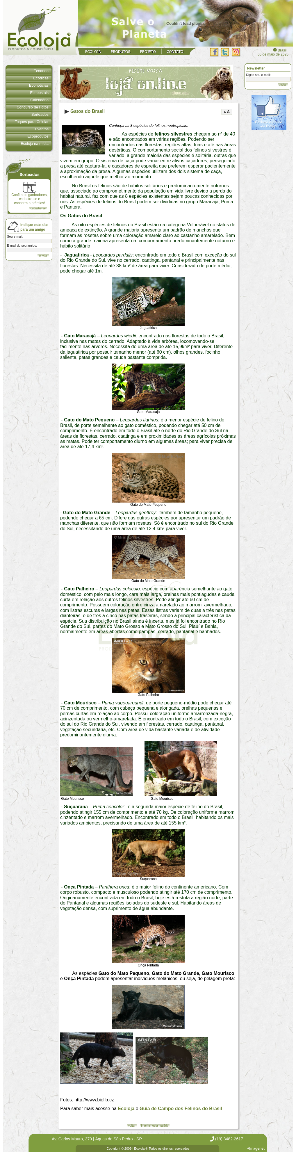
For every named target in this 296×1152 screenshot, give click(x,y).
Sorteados (40, 114)
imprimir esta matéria (154, 1125)
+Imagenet (256, 1148)
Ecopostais (39, 92)
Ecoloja (126, 1108)
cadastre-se (38, 208)
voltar (131, 1125)
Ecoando (41, 71)
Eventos (42, 129)
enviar (283, 84)
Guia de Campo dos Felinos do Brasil (181, 1108)
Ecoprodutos (38, 136)
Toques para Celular (32, 122)
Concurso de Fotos (33, 107)
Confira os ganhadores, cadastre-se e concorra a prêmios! (29, 193)
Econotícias (39, 85)
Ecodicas (41, 78)
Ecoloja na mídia (35, 143)
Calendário (39, 100)
